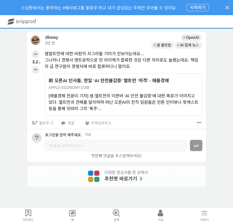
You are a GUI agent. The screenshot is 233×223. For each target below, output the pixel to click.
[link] (140, 37)
